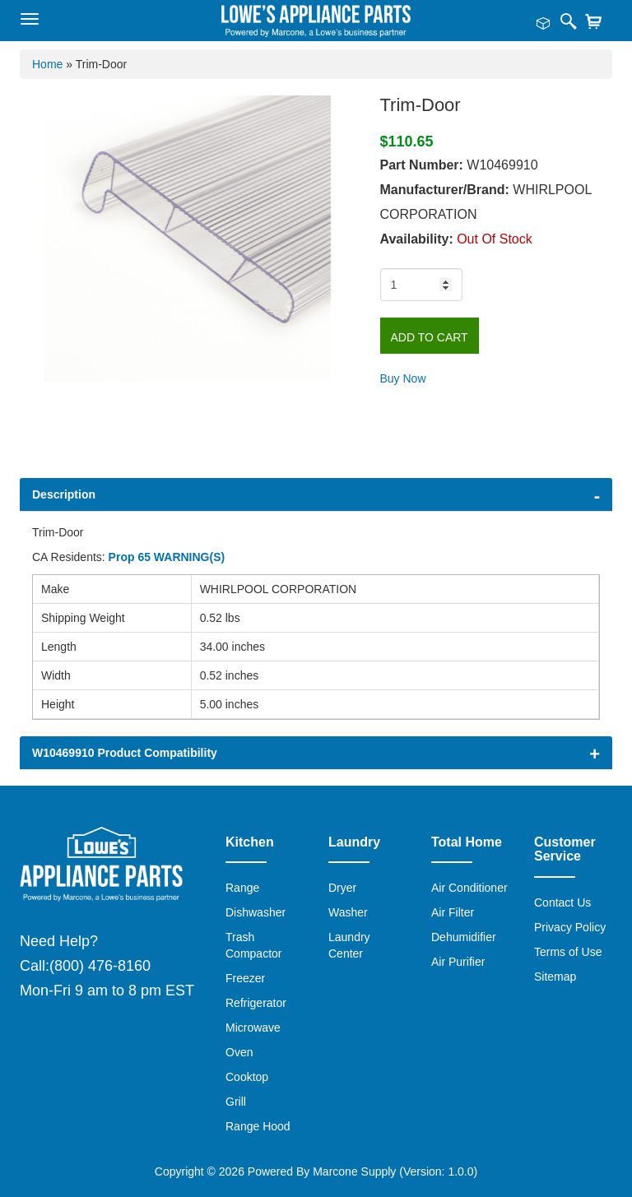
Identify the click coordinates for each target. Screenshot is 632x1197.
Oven (239, 1052)
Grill (235, 1101)
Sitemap (555, 976)
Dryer (342, 887)
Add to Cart (429, 337)
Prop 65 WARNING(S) (167, 557)
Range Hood (257, 1126)
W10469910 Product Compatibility (124, 752)
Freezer (245, 978)
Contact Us (562, 902)
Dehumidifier (463, 937)
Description (63, 494)
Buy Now (403, 378)
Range (242, 887)
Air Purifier (458, 961)
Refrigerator (255, 1002)
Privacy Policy (570, 927)
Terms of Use (568, 951)
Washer (348, 912)
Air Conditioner (469, 887)
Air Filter (452, 912)
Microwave (253, 1027)
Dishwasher (255, 912)
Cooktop (246, 1076)
